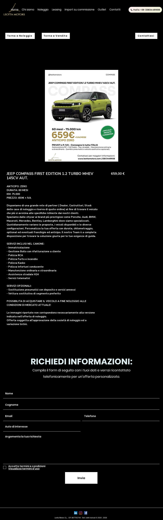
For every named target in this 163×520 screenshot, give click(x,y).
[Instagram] (80, 513)
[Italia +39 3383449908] (145, 10)
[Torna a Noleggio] (20, 36)
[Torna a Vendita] (56, 36)
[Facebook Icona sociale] (85, 513)
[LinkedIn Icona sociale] (75, 513)
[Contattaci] (146, 36)
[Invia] (81, 478)
